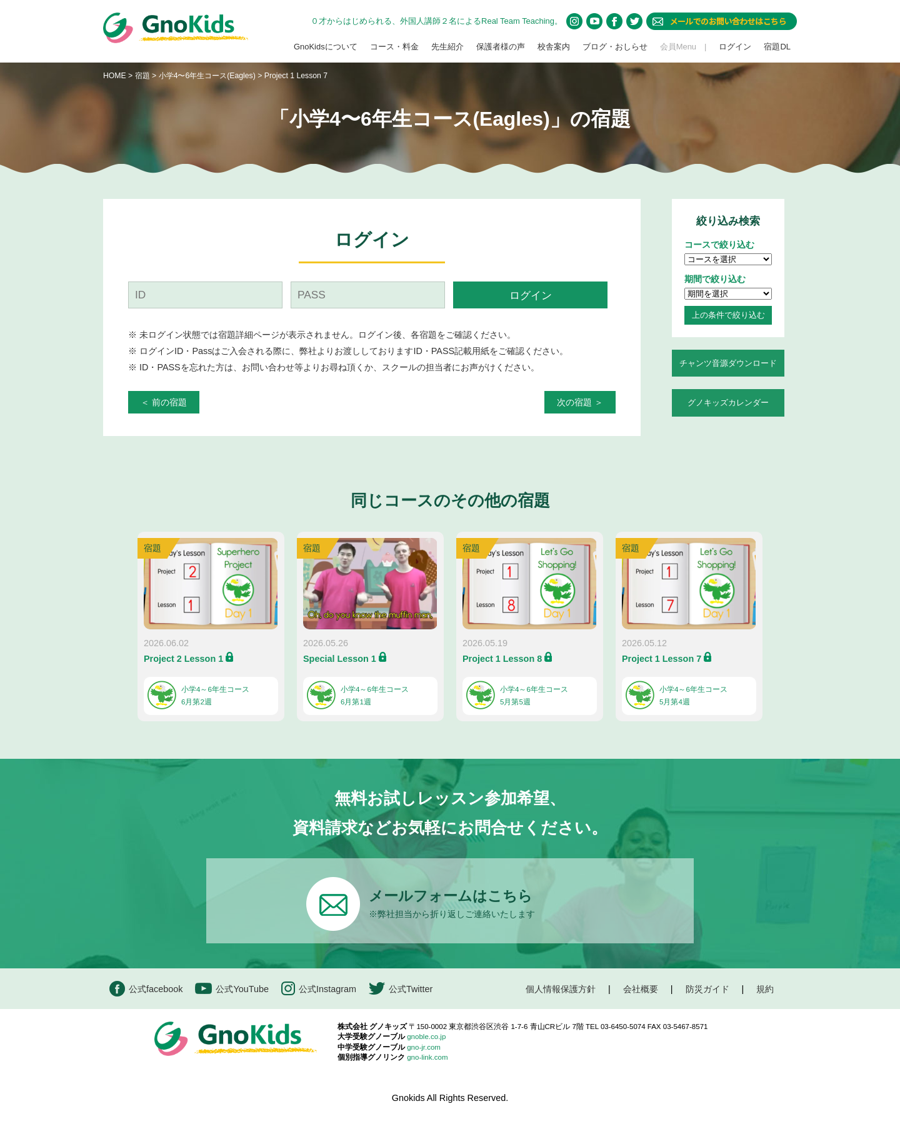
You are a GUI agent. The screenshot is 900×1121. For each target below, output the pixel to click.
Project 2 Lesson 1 (183, 659)
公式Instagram (318, 989)
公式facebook (145, 989)
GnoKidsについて (326, 46)
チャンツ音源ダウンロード (728, 363)
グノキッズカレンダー (728, 402)
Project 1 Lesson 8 (502, 659)
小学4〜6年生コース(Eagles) (208, 75)
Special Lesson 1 (339, 659)
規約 (765, 989)
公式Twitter (400, 989)
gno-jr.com (424, 1047)
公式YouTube (232, 989)
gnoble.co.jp (426, 1036)
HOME (114, 75)
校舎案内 (554, 46)
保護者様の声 (500, 46)
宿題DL (777, 46)
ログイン (735, 46)
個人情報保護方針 (561, 989)
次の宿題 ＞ (580, 402)
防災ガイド (707, 989)
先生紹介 (447, 46)
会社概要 (640, 989)
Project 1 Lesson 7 (661, 659)
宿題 (142, 75)
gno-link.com (427, 1057)
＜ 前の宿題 (164, 402)
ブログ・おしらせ (615, 46)
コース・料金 (394, 46)
